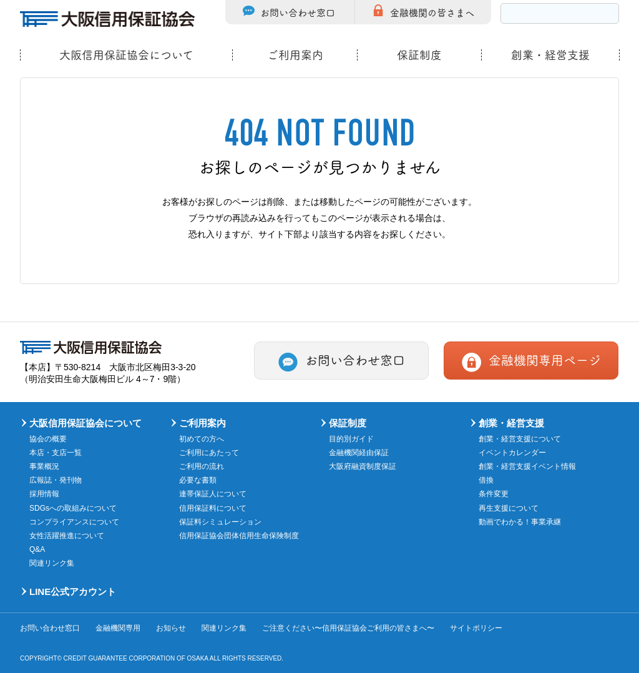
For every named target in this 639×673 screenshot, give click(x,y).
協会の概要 (48, 439)
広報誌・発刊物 (55, 480)
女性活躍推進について (66, 535)
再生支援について (509, 508)
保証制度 (419, 55)
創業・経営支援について (520, 439)
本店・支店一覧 (55, 452)
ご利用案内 (295, 55)
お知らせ (171, 628)
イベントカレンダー (512, 452)
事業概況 (44, 466)
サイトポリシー (476, 628)
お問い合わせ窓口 (297, 12)
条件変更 (494, 493)
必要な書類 (198, 480)
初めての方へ (201, 439)
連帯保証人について (212, 493)
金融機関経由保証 (359, 452)
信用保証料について (212, 508)
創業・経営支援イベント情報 (527, 466)
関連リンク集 (51, 563)
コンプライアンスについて (74, 522)
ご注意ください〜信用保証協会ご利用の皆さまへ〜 (348, 628)
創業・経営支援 (550, 55)
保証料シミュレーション (220, 522)
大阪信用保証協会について (126, 55)
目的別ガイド (351, 439)
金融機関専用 (117, 628)
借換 (486, 480)
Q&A (37, 549)
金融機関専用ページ (545, 359)
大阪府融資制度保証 (362, 466)
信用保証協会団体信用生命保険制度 (239, 535)
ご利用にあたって (209, 452)
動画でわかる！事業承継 (520, 522)
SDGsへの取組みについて (73, 508)
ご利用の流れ (201, 466)
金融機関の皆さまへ (432, 12)
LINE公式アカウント (72, 591)
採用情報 (44, 493)
